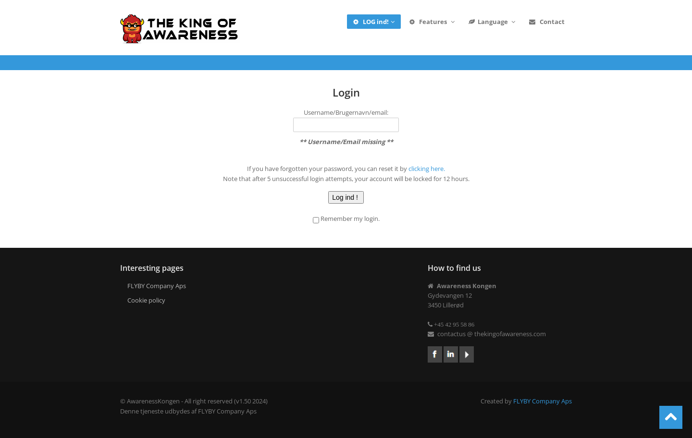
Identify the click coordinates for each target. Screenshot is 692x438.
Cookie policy (146, 300)
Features (432, 21)
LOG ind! (374, 21)
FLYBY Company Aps (156, 285)
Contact (547, 21)
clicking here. (426, 168)
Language (492, 21)
